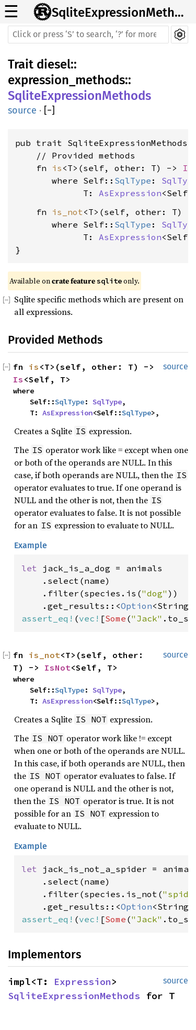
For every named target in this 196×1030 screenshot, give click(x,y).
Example (30, 545)
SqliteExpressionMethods (121, 12)
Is (187, 168)
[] (49, 110)
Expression (82, 982)
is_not (67, 212)
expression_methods (66, 80)
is (57, 168)
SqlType (132, 180)
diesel (54, 64)
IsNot (57, 667)
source (22, 110)
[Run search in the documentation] (88, 34)
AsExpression (130, 193)
